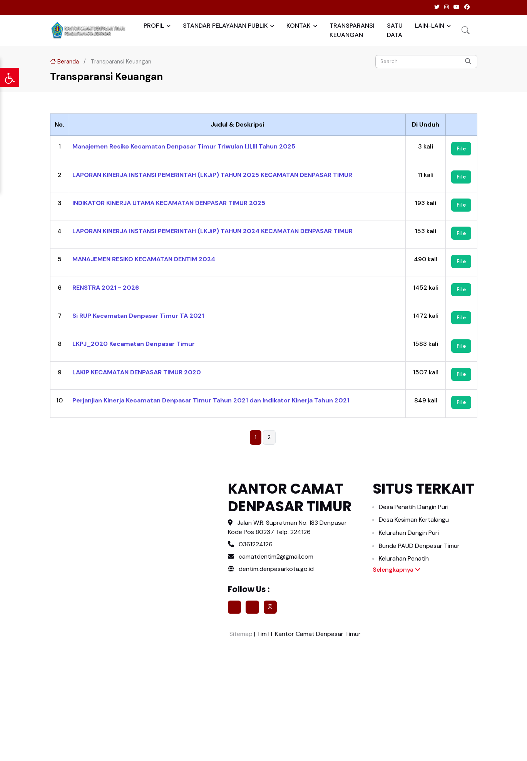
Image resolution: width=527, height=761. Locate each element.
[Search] (426, 61)
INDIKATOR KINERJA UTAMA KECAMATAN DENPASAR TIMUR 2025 (168, 203)
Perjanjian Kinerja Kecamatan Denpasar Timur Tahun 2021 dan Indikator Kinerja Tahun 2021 (210, 400)
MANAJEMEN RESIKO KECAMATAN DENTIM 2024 (143, 259)
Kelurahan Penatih (404, 558)
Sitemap (240, 634)
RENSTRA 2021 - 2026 (105, 288)
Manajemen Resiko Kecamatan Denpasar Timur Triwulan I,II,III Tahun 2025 (183, 146)
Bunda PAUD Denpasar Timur (419, 546)
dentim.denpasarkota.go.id (271, 569)
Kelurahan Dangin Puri (409, 533)
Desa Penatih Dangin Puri (413, 507)
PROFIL (154, 26)
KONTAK (298, 26)
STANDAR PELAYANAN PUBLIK (225, 26)
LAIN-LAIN (429, 26)
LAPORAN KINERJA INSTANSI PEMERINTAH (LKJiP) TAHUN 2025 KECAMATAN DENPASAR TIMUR (212, 175)
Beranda (64, 61)
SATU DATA (395, 30)
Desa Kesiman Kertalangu (414, 520)
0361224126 (256, 544)
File (461, 148)
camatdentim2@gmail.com (276, 556)
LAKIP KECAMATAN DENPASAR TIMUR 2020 (136, 372)
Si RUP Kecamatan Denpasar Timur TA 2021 (138, 316)
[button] (465, 30)
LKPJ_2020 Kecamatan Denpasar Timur (133, 344)
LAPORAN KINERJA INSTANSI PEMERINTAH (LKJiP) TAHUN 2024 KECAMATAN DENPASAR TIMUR (212, 231)
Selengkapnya (396, 570)
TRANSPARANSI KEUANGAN (352, 30)
